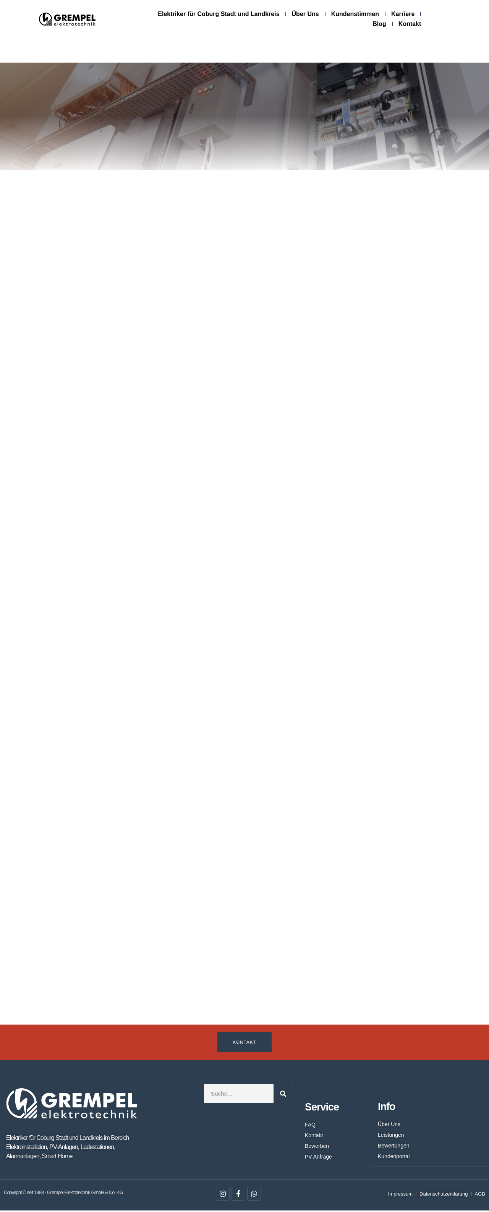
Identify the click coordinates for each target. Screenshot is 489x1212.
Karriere (403, 14)
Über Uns (305, 14)
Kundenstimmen (355, 14)
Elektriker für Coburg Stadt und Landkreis (218, 14)
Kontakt (409, 24)
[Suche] (283, 1094)
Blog (379, 24)
